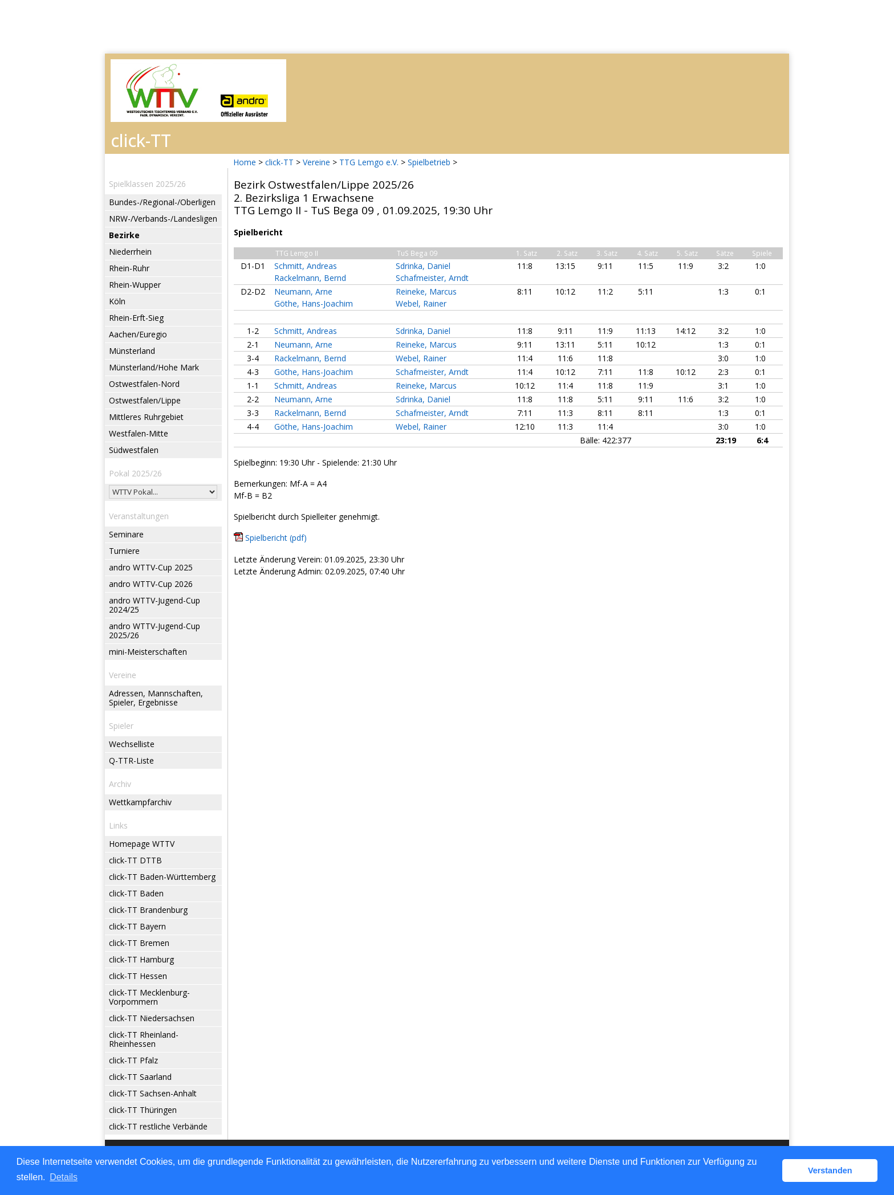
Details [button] (64, 1177)
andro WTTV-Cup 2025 (151, 567)
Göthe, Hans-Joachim (313, 303)
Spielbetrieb (429, 162)
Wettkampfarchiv (140, 802)
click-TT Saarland (140, 1076)
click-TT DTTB (135, 860)
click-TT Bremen (139, 942)
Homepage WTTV (141, 843)
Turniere (124, 550)
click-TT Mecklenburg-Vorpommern (149, 997)
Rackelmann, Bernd (310, 277)
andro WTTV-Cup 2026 (151, 583)
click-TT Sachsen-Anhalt (153, 1093)
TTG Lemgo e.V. (369, 162)
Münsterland (132, 350)
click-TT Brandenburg (148, 909)
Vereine (316, 162)
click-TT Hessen (138, 975)
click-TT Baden (136, 893)
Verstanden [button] (830, 1170)
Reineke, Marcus (426, 291)
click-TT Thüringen (143, 1109)
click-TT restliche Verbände (158, 1126)
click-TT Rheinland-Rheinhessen (143, 1039)
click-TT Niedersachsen (151, 1018)
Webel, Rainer (421, 303)
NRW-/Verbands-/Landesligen (163, 218)
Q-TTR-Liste (131, 760)
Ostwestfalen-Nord (144, 383)
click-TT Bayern (137, 926)
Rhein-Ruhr (129, 268)
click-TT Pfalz (133, 1060)
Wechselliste (132, 744)
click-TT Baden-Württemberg (162, 876)
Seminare (126, 534)
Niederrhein (130, 251)
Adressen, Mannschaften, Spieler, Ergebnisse (156, 698)
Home (244, 162)
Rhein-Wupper (135, 284)
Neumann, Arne (303, 291)
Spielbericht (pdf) (276, 537)
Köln (117, 301)
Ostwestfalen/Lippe (145, 400)
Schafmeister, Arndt (432, 277)
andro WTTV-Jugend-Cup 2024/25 (154, 605)
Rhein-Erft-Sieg (136, 317)
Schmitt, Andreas (305, 265)
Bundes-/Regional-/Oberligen (162, 202)
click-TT (279, 162)
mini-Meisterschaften (148, 651)
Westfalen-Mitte (138, 433)
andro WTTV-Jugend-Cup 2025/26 (154, 631)
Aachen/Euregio (138, 334)
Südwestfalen (134, 449)
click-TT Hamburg (141, 959)
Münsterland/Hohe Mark (154, 367)
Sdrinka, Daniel (423, 265)
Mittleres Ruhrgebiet (146, 416)
